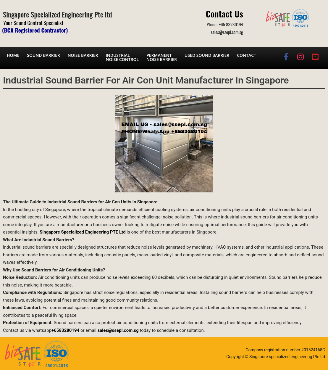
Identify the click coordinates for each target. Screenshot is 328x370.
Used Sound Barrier (207, 55)
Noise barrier (83, 55)
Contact (246, 55)
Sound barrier (43, 55)
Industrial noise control (122, 57)
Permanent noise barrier (161, 57)
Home (13, 55)
